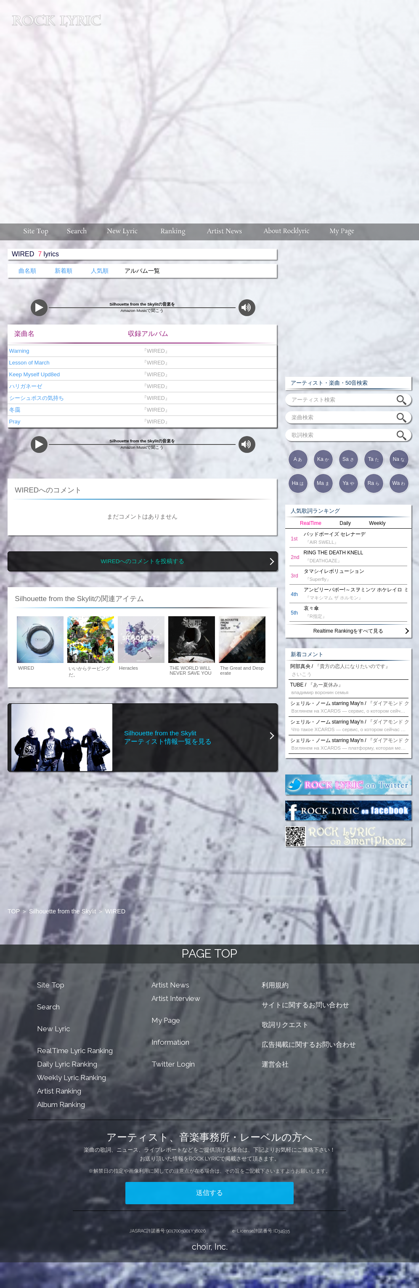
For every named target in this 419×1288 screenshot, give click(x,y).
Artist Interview (175, 998)
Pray (14, 421)
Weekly (377, 523)
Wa (399, 483)
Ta (373, 459)
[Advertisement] (99, 107)
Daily (345, 523)
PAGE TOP (209, 954)
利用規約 (275, 985)
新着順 (63, 271)
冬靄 (14, 410)
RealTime (310, 523)
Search (48, 1007)
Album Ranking (61, 1104)
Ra (374, 483)
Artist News (170, 985)
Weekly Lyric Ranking (71, 1077)
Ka (323, 459)
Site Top (50, 985)
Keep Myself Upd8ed (34, 374)
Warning (18, 351)
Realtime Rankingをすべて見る (348, 631)
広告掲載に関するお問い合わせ (309, 1044)
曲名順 (27, 271)
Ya (348, 483)
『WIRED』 (154, 351)
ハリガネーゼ (25, 386)
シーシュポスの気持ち (36, 398)
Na (399, 459)
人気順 (100, 271)
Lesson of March (29, 362)
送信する (209, 1193)
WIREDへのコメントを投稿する (143, 561)
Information (170, 1042)
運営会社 (275, 1064)
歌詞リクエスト (285, 1025)
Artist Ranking (59, 1091)
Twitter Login (173, 1064)
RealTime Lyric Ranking (75, 1050)
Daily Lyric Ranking (67, 1064)
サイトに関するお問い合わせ (305, 1005)
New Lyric (53, 1029)
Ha (298, 483)
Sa (348, 459)
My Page (165, 1020)
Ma (323, 483)
